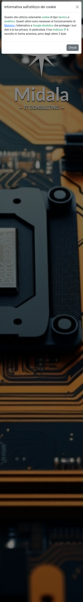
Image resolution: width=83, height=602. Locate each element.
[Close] (77, 7)
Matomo (9, 25)
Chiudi (72, 47)
